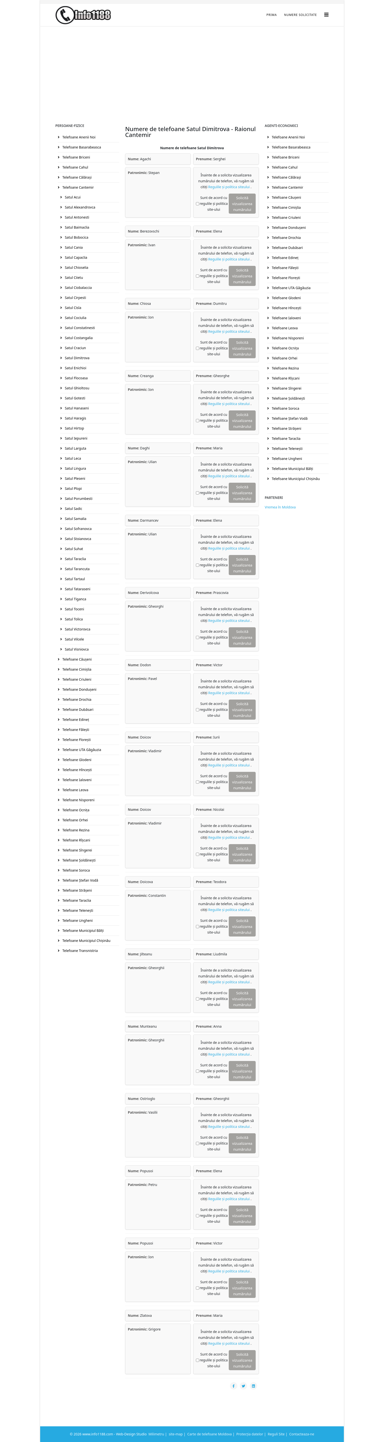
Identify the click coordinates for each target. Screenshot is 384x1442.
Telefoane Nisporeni (78, 800)
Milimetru (156, 1434)
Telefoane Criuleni (76, 679)
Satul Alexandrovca (79, 207)
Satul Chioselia (76, 267)
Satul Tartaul (74, 579)
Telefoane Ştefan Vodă (79, 880)
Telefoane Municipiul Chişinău (85, 940)
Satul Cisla (72, 307)
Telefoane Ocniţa (75, 810)
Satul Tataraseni (77, 589)
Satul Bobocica (76, 237)
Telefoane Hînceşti (76, 769)
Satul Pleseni (74, 478)
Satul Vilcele (74, 639)
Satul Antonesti (76, 217)
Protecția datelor (249, 1434)
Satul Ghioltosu (76, 388)
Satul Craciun (75, 347)
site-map (176, 1434)
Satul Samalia (75, 518)
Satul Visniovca (76, 649)
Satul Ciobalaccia (78, 287)
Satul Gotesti (74, 398)
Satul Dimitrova (76, 358)
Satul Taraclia (75, 558)
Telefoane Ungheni (77, 920)
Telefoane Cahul (74, 167)
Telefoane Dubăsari (77, 709)
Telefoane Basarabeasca (81, 147)
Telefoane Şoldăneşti (78, 860)
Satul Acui (72, 197)
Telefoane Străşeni (76, 890)
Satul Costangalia (78, 337)
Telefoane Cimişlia (76, 669)
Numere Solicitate (300, 15)
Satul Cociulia (75, 317)
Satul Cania (73, 247)
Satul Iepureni (75, 438)
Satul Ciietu (73, 277)
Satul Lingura (75, 468)
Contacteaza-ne (301, 1434)
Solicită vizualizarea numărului (242, 203)
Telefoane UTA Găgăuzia (81, 749)
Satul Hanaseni (76, 408)
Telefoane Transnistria (79, 950)
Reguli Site (276, 1434)
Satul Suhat (73, 548)
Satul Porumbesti (78, 498)
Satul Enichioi (75, 368)
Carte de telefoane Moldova (209, 1434)
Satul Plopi (73, 488)
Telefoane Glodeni (76, 759)
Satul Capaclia (75, 257)
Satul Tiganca (75, 599)
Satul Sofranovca (78, 528)
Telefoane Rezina (75, 830)
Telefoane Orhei (74, 820)
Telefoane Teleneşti (77, 910)
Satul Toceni (74, 609)
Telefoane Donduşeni (78, 689)
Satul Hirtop (74, 428)
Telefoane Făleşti (75, 729)
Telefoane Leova (74, 790)
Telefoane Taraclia (76, 900)
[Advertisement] (192, 62)
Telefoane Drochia (76, 699)
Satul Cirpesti (75, 297)
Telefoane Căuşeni (76, 659)
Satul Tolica (73, 619)
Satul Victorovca (77, 629)
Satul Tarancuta (77, 569)
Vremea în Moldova (280, 507)
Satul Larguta (75, 448)
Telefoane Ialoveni (76, 779)
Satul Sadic (73, 508)
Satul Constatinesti (79, 327)
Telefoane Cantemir (77, 187)
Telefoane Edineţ (75, 719)
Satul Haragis (75, 418)
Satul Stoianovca (77, 538)
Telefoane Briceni (75, 157)
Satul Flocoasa (76, 378)
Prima (271, 15)
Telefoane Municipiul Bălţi (82, 930)
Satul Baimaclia (76, 227)
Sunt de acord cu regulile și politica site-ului (214, 203)
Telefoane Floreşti (76, 739)
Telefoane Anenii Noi (78, 137)
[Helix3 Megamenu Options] (326, 14)
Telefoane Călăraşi (76, 177)
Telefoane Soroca (75, 870)
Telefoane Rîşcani (75, 840)
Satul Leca (72, 458)
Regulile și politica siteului (229, 187)
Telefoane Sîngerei (76, 850)
